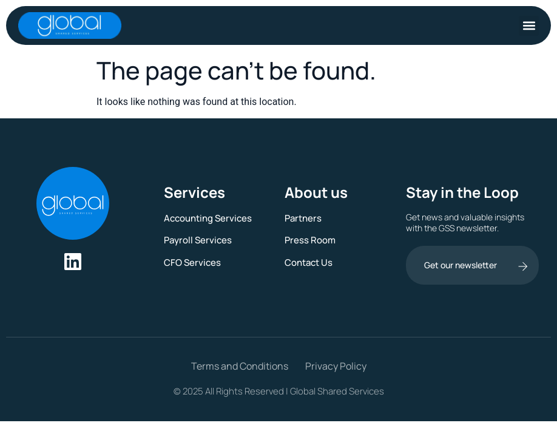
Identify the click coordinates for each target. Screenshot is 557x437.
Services (194, 192)
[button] (529, 26)
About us (316, 192)
